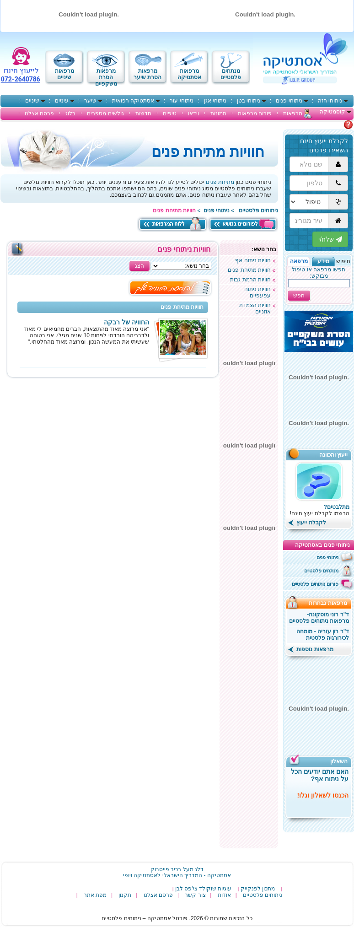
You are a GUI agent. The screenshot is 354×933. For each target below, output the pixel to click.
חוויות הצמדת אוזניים (255, 308)
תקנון (124, 895)
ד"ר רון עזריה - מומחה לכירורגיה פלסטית (322, 634)
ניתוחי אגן (215, 100)
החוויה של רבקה (126, 322)
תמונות (218, 113)
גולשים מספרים (105, 113)
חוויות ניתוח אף (253, 260)
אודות (224, 895)
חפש (299, 295)
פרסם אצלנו (39, 113)
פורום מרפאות (255, 113)
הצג (139, 266)
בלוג (70, 113)
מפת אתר (95, 895)
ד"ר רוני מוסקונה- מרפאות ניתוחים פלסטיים (319, 617)
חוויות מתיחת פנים (249, 270)
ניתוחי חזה (330, 100)
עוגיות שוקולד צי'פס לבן (203, 888)
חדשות (143, 113)
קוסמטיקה (332, 111)
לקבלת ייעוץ (307, 522)
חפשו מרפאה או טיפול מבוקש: (318, 272)
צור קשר (195, 895)
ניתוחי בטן (248, 100)
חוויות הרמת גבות (250, 279)
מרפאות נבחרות (331, 603)
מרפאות (292, 113)
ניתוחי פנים (289, 100)
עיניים (62, 100)
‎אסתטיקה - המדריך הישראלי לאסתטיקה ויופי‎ (177, 875)
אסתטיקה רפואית (133, 100)
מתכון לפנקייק (258, 888)
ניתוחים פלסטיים (258, 210)
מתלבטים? (336, 507)
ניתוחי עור (181, 100)
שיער (90, 100)
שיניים (32, 100)
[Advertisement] (248, 708)
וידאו (193, 113)
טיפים (170, 113)
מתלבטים (332, 124)
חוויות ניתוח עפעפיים (257, 292)
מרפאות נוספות (310, 649)
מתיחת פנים (220, 182)
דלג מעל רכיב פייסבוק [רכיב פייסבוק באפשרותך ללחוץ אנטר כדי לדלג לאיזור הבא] (177, 869)
